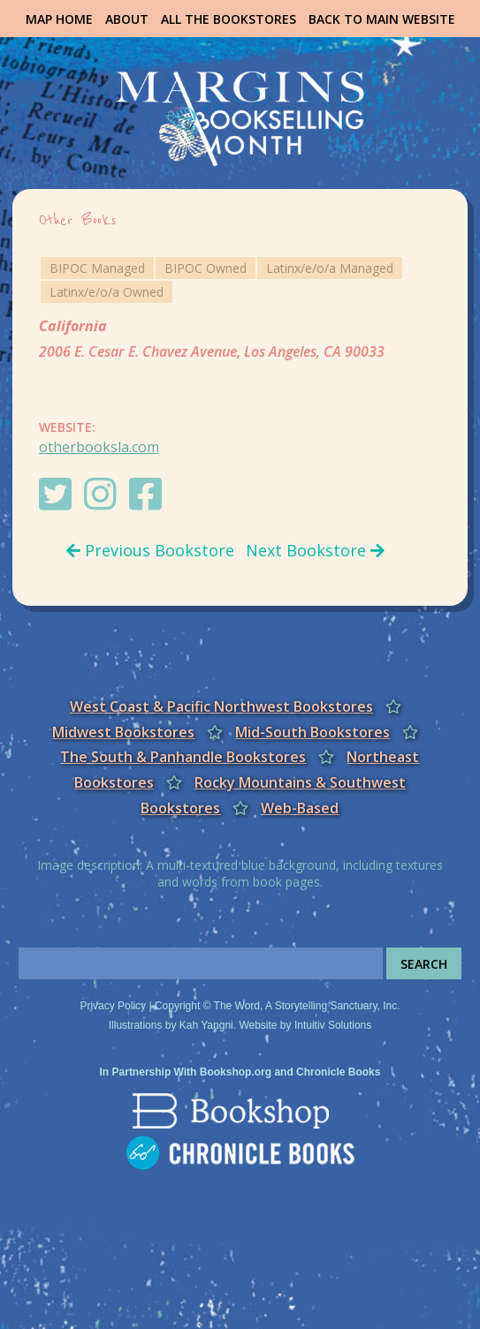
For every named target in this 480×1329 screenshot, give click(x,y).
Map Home (59, 19)
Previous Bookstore (150, 550)
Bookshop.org (235, 1072)
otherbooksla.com (99, 447)
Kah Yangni (206, 1025)
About (127, 19)
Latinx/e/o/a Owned (107, 291)
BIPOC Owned (205, 268)
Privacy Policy (113, 1006)
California (73, 326)
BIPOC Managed (97, 268)
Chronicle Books (338, 1072)
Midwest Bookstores (123, 732)
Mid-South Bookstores (312, 732)
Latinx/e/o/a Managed (329, 268)
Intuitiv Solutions (332, 1025)
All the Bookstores (228, 19)
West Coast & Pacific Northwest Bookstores (221, 706)
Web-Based (300, 808)
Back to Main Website (382, 19)
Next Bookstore (315, 550)
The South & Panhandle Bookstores (183, 756)
